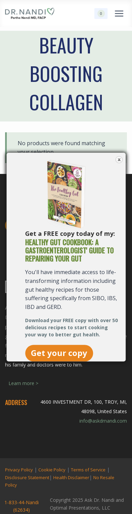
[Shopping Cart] (101, 13)
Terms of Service (88, 470)
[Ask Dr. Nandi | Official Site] (29, 13)
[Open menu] (119, 13)
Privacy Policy (19, 470)
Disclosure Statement (27, 477)
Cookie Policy (51, 470)
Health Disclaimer (71, 477)
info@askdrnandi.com (103, 421)
